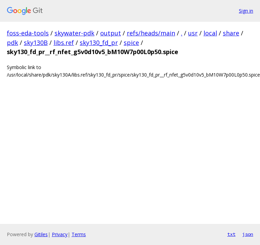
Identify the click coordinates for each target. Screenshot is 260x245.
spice (131, 42)
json (247, 234)
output (110, 33)
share (231, 33)
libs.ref (63, 42)
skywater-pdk (74, 33)
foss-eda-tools (28, 33)
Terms (79, 234)
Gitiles (41, 234)
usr (193, 33)
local (210, 33)
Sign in (246, 10)
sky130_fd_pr (99, 42)
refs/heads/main (151, 33)
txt (231, 234)
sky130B (36, 42)
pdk (12, 42)
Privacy (59, 234)
